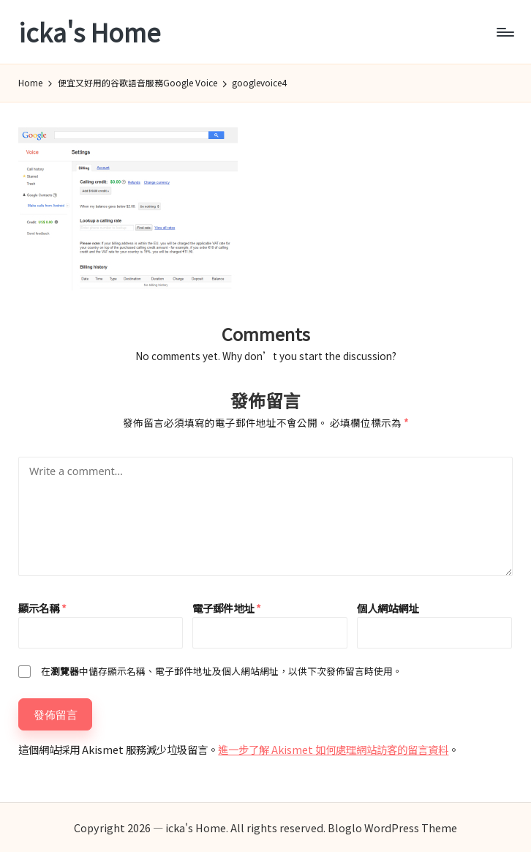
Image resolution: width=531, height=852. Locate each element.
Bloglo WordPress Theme (392, 827)
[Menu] (504, 32)
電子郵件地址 (226, 608)
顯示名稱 (42, 608)
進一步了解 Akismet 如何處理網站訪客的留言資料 (333, 749)
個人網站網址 (387, 608)
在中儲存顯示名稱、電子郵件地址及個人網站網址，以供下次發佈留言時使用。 (221, 671)
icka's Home (89, 31)
